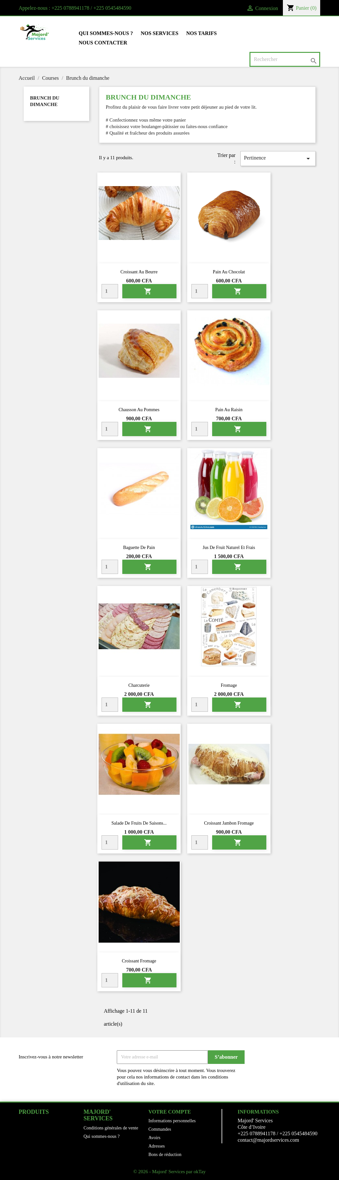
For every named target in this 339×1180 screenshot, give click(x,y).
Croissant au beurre (138, 271)
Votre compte (170, 1111)
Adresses (157, 1146)
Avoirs (155, 1137)
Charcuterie (139, 685)
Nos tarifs (201, 33)
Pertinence (278, 158)
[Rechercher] (284, 59)
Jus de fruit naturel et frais (229, 547)
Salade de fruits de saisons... (139, 823)
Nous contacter (103, 42)
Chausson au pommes (138, 409)
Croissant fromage (139, 961)
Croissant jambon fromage (229, 823)
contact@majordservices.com (268, 1140)
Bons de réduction (165, 1154)
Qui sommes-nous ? (106, 33)
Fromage (229, 685)
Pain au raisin (228, 409)
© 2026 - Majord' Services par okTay (169, 1171)
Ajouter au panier (148, 291)
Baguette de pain (139, 547)
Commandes (160, 1129)
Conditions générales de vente (111, 1128)
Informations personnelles (172, 1120)
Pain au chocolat (229, 271)
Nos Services (159, 33)
